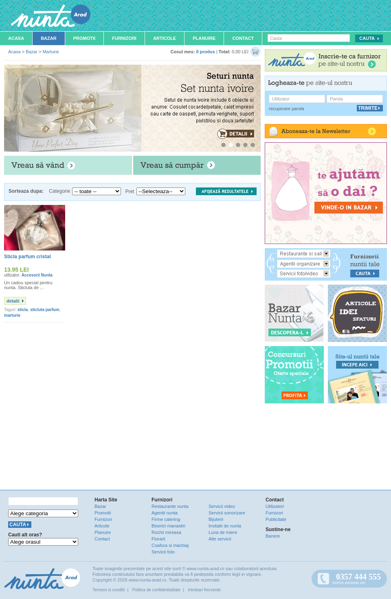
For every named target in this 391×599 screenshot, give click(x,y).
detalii (13, 300)
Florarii (158, 538)
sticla (23, 309)
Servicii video (222, 506)
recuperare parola (286, 108)
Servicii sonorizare (227, 512)
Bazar (49, 38)
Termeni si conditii (108, 590)
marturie (12, 315)
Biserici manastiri (168, 525)
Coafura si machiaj (170, 545)
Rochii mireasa (166, 532)
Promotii (84, 38)
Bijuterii (216, 519)
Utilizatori (275, 506)
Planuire (204, 38)
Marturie (50, 51)
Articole (164, 38)
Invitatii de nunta (225, 525)
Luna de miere (223, 532)
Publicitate (276, 519)
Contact (243, 38)
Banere (273, 536)
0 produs (205, 51)
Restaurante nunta (170, 506)
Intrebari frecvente (204, 590)
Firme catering (166, 519)
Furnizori (124, 38)
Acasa (16, 38)
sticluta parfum (44, 309)
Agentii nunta (165, 512)
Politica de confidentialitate (156, 590)
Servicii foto (163, 551)
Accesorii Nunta (37, 275)
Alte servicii (220, 538)
